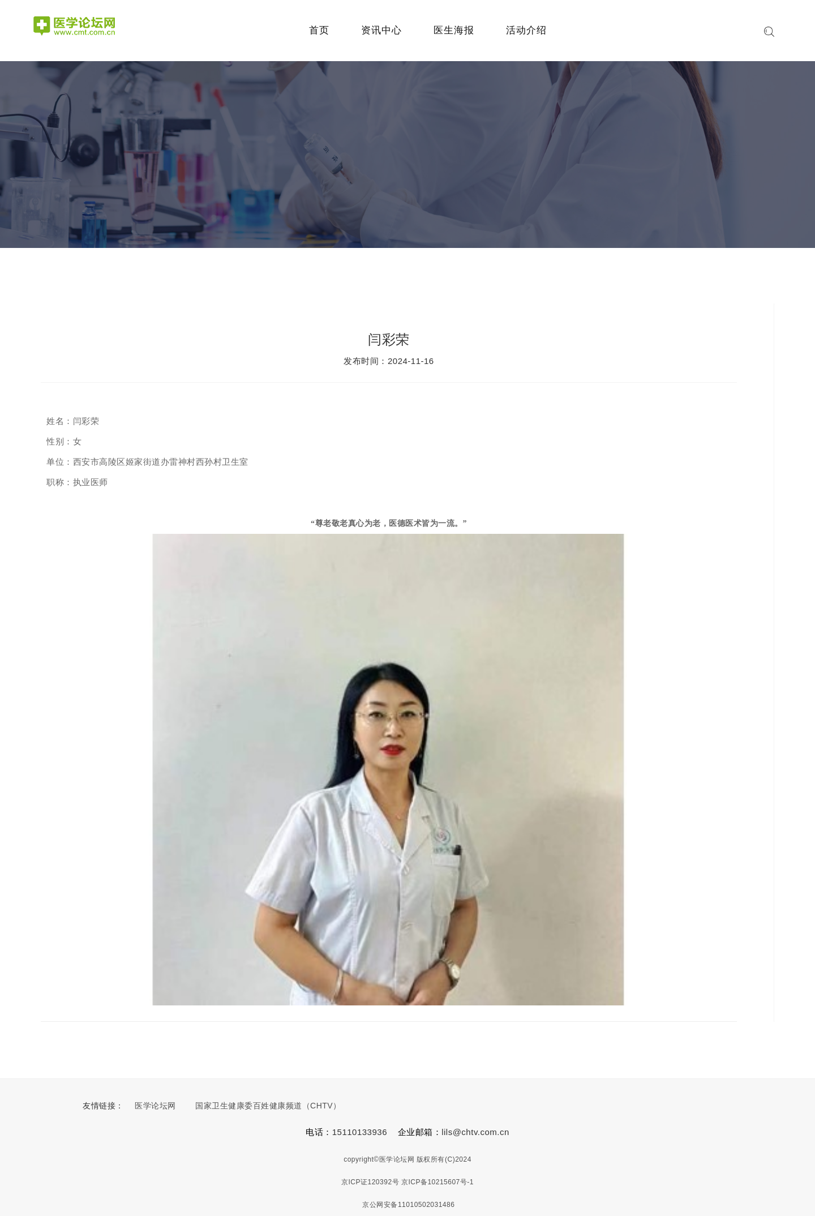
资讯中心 (381, 30)
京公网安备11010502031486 (408, 1205)
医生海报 (454, 30)
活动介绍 (526, 30)
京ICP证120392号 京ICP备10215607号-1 (407, 1182)
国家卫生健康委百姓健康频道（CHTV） (268, 1105)
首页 (319, 30)
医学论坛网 (155, 1105)
